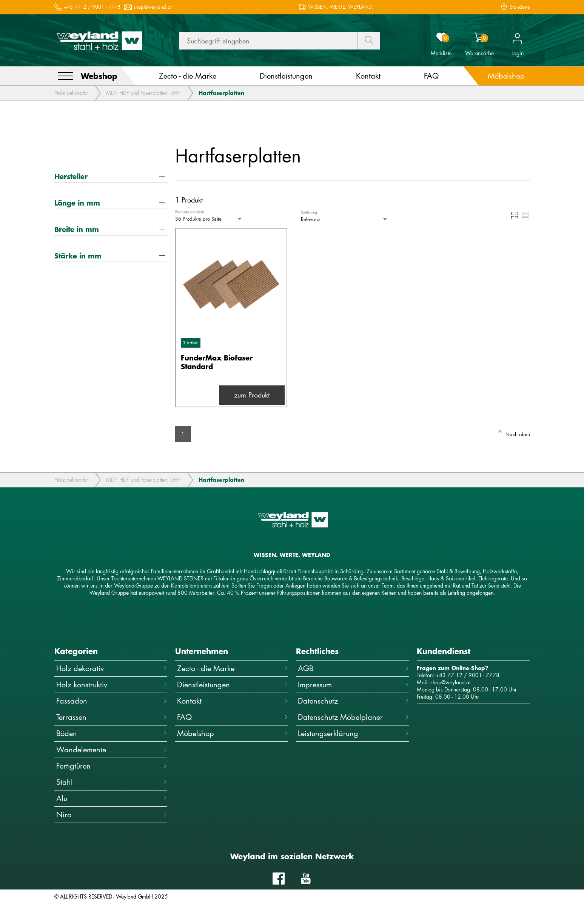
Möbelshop (232, 733)
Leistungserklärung (353, 733)
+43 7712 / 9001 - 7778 (92, 7)
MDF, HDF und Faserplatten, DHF (143, 92)
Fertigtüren (111, 766)
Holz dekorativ (71, 92)
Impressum (353, 684)
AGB (353, 668)
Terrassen (111, 717)
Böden (111, 733)
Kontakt (232, 701)
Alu (111, 798)
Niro (111, 814)
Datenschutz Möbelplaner (353, 717)
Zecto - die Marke (232, 668)
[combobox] (209, 219)
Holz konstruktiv (111, 684)
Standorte (520, 7)
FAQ (232, 717)
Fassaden (111, 701)
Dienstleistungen (232, 684)
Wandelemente (111, 749)
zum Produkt (252, 394)
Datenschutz (353, 701)
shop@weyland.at (153, 7)
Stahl (111, 782)
